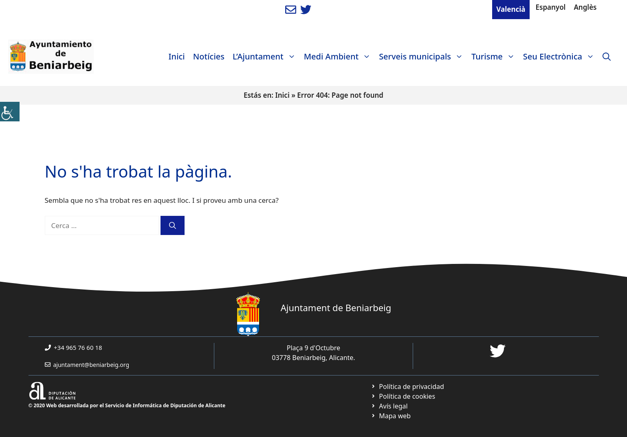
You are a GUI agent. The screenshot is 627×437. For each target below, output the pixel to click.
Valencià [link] (510, 9)
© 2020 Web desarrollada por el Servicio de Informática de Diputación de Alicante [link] (127, 405)
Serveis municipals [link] (423, 56)
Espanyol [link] (551, 7)
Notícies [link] (208, 56)
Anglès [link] (585, 7)
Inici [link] (177, 56)
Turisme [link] (495, 56)
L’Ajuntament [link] (266, 56)
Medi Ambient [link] (339, 56)
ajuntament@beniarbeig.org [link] (91, 365)
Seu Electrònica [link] (560, 56)
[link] (10, 111)
